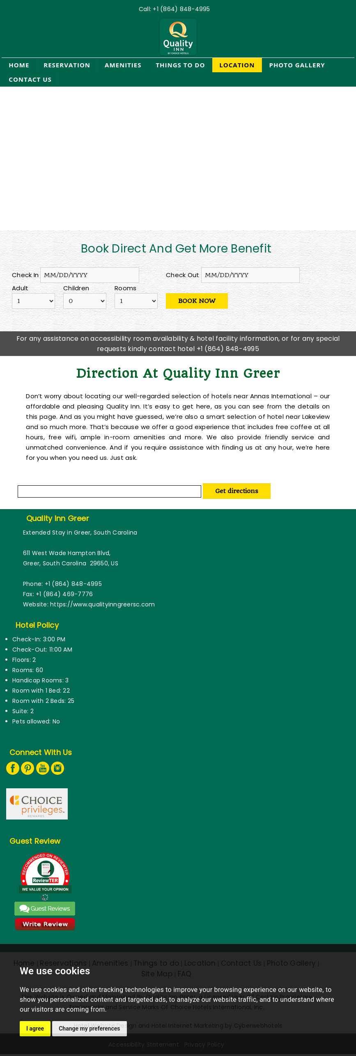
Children (76, 288)
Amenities (123, 65)
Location (237, 65)
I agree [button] (35, 1028)
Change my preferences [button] (89, 1028)
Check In (25, 275)
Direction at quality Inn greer (178, 373)
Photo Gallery (297, 65)
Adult (20, 288)
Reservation (67, 65)
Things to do (180, 65)
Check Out (182, 275)
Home (19, 65)
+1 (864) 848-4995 (181, 9)
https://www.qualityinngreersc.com (102, 604)
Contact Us (30, 79)
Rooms (125, 288)
